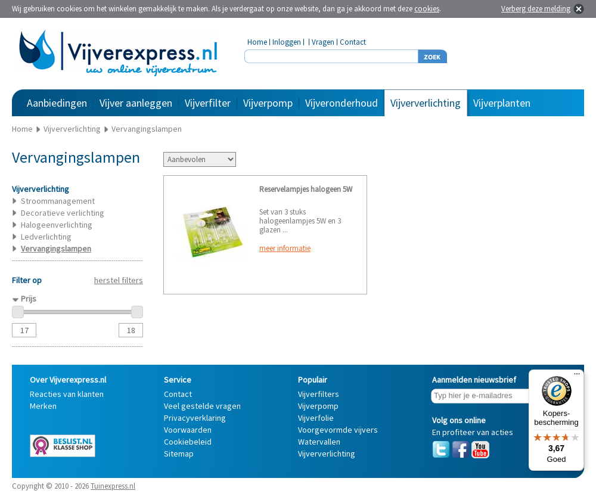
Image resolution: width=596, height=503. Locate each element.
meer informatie (285, 248)
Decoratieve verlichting (62, 212)
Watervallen (319, 441)
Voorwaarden (188, 429)
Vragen (323, 42)
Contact (353, 42)
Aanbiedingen (57, 103)
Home (257, 42)
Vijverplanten (501, 103)
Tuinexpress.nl (113, 486)
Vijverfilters (318, 394)
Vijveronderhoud (341, 103)
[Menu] (577, 377)
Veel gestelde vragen (202, 405)
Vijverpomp (268, 103)
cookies (426, 9)
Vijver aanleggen (136, 103)
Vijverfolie (316, 417)
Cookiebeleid (188, 441)
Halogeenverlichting (56, 224)
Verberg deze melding (535, 9)
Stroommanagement (58, 200)
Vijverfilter (208, 103)
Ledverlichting (46, 236)
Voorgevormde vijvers (338, 429)
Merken (43, 405)
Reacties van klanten (67, 394)
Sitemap (179, 453)
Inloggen (286, 42)
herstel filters (118, 280)
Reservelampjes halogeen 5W (305, 189)
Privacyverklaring (195, 417)
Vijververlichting (425, 103)
